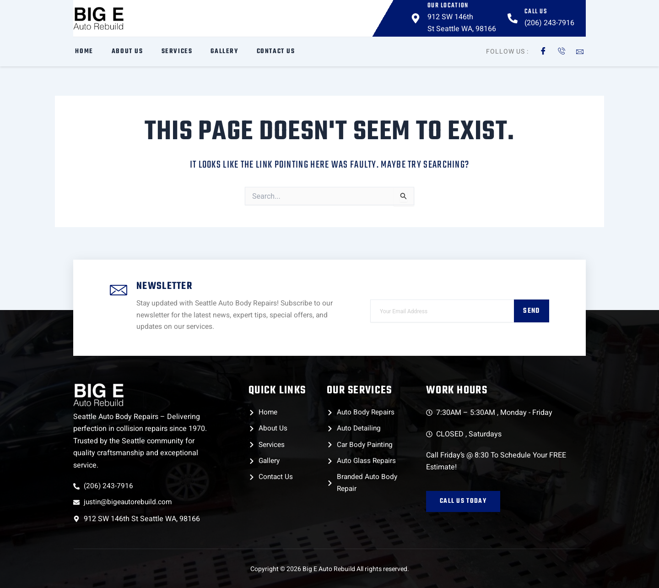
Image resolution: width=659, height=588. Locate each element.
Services (174, 51)
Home (82, 51)
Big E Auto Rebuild (328, 569)
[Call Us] (513, 18)
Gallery (222, 51)
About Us (125, 51)
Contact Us (273, 51)
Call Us (535, 11)
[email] (441, 309)
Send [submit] (531, 309)
